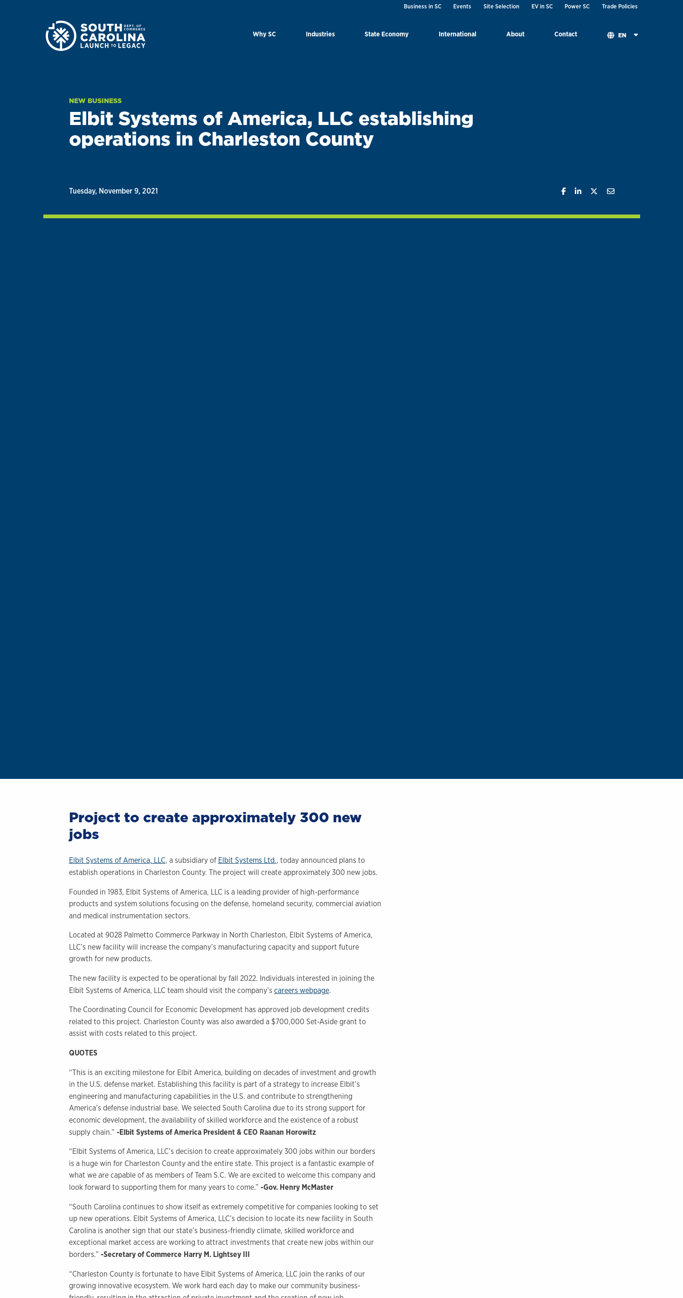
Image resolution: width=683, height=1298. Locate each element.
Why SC (264, 34)
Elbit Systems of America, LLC (117, 860)
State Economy (387, 34)
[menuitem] (264, 35)
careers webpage (301, 990)
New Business (95, 100)
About (515, 34)
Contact (565, 34)
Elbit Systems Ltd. (247, 860)
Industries (320, 34)
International (457, 34)
